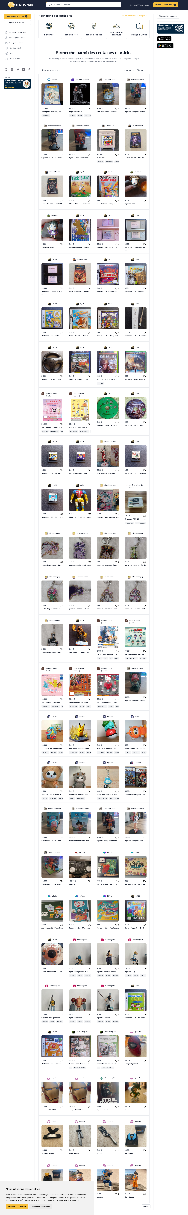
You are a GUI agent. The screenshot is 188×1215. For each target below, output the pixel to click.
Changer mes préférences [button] (40, 1206)
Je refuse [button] (22, 1206)
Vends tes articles (165, 4)
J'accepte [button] (11, 1206)
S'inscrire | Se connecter (139, 5)
